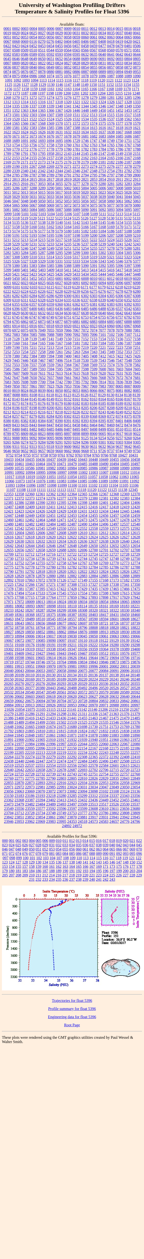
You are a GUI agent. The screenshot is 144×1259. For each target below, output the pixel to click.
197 (112, 871)
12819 (51, 572)
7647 (16, 378)
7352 (119, 352)
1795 (42, 154)
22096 (40, 748)
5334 (85, 261)
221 (92, 875)
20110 (30, 675)
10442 (72, 459)
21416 (30, 718)
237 (72, 879)
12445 (125, 511)
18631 (9, 623)
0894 (119, 72)
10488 (93, 464)
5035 (68, 197)
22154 (82, 748)
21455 (82, 718)
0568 (102, 50)
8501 (111, 429)
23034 (93, 787)
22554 (51, 765)
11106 (134, 485)
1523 (42, 119)
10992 (19, 472)
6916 (33, 326)
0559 (59, 50)
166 (85, 866)
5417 (119, 270)
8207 (102, 408)
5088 (68, 210)
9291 (59, 442)
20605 (40, 696)
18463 (9, 619)
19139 (124, 640)
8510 (119, 429)
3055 (59, 184)
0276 (50, 42)
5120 (33, 218)
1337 (33, 106)
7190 (16, 347)
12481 (19, 524)
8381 (16, 421)
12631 (30, 541)
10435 (30, 459)
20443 (51, 688)
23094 (82, 791)
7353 (128, 352)
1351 (7, 110)
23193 (40, 796)
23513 (93, 804)
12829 (19, 576)
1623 (16, 132)
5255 (94, 248)
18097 (40, 606)
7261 (59, 352)
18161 (103, 606)
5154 (119, 222)
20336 (104, 684)
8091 (25, 395)
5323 (128, 257)
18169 (114, 606)
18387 (72, 615)
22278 (40, 757)
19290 (124, 645)
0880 (50, 72)
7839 (128, 382)
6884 (102, 322)
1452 (119, 110)
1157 (17, 89)
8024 (25, 391)
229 (139, 875)
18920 (114, 632)
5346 (119, 261)
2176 (68, 162)
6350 (119, 300)
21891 (9, 740)
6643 (128, 313)
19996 (93, 666)
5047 (16, 201)
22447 (40, 761)
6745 (16, 317)
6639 (94, 313)
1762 (85, 145)
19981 (72, 666)
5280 (128, 248)
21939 (82, 740)
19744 (30, 662)
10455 (114, 459)
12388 (30, 503)
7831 (111, 382)
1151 (101, 85)
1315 (33, 102)
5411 (67, 270)
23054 (135, 787)
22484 (82, 761)
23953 (19, 821)
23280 (61, 796)
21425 (40, 718)
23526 (114, 804)
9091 (25, 438)
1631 (59, 132)
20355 (135, 684)
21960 (114, 740)
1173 (16, 93)
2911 (119, 179)
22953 (104, 783)
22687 (72, 770)
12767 (82, 563)
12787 (125, 567)
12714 (40, 554)
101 (32, 858)
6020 (136, 279)
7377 (137, 352)
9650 (16, 451)
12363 (61, 494)
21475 (114, 718)
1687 (137, 136)
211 (38, 875)
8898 (76, 434)
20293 (61, 684)
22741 (61, 774)
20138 (114, 675)
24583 (104, 821)
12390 (40, 503)
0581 (136, 50)
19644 (93, 658)
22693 (82, 770)
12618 (30, 537)
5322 (119, 257)
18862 (61, 632)
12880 (51, 576)
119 (125, 858)
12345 (133, 490)
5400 (16, 270)
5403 (42, 270)
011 (65, 841)
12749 (125, 559)
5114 (128, 214)
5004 (85, 188)
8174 (25, 403)
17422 (61, 589)
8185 (102, 403)
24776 (125, 821)
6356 (25, 304)
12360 (30, 494)
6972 (16, 330)
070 (139, 849)
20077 (93, 671)
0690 (94, 59)
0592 (50, 54)
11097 (41, 485)
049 (25, 849)
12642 (9, 546)
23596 (61, 809)
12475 (93, 520)
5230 (25, 244)
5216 (50, 240)
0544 (50, 50)
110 (79, 858)
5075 (94, 205)
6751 (67, 317)
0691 (102, 59)
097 (5, 858)
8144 (25, 399)
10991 (9, 472)
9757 (36, 455)
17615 (125, 593)
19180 (40, 645)
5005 (94, 188)
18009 (30, 602)
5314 (50, 257)
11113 (61, 490)
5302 (102, 253)
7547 (119, 360)
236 (65, 879)
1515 (111, 115)
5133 (136, 218)
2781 (119, 171)
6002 (68, 279)
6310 (16, 300)
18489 (30, 619)
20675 (30, 701)
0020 (16, 33)
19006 (30, 636)
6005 (76, 279)
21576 (135, 722)
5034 (59, 197)
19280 (114, 645)
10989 (125, 468)
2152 (7, 158)
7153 (93, 339)
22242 (93, 753)
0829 (85, 63)
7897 (42, 386)
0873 (137, 67)
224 (105, 875)
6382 (102, 304)
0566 (85, 50)
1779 (59, 149)
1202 (84, 93)
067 (126, 849)
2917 (33, 184)
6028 (68, 283)
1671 (16, 136)
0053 (25, 37)
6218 (119, 287)
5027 (136, 192)
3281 (111, 184)
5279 (119, 248)
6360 (59, 304)
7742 (59, 382)
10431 (133, 455)
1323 (94, 102)
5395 (111, 266)
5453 (42, 279)
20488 (72, 688)
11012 (124, 472)
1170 (127, 89)
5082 (16, 210)
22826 (93, 778)
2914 (7, 184)
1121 (110, 80)
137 (65, 862)
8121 (59, 395)
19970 (51, 666)
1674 (42, 136)
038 (99, 845)
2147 (102, 154)
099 (19, 858)
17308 (72, 584)
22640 (9, 770)
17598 (104, 593)
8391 (68, 421)
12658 (40, 550)
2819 (68, 179)
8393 (85, 421)
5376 (128, 261)
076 (25, 854)
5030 (25, 197)
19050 (93, 636)
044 (132, 845)
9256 (111, 438)
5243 (137, 244)
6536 (111, 309)
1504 (42, 115)
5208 (119, 235)
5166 (85, 227)
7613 (59, 373)
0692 (111, 59)
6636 (68, 313)
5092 (102, 210)
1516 (119, 115)
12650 (93, 546)
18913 (104, 632)
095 (132, 854)
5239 (102, 244)
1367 (59, 110)
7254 (25, 352)
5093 (111, 210)
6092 (85, 283)
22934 (82, 783)
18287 (40, 610)
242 (106, 879)
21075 (30, 709)
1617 (111, 128)
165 (79, 866)
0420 (128, 42)
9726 (102, 451)
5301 (94, 253)
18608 (125, 619)
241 (99, 879)
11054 (72, 477)
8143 (16, 399)
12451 (51, 516)
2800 (137, 175)
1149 (84, 85)
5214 (33, 240)
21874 (82, 735)
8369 (102, 416)
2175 (59, 162)
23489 (51, 804)
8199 (42, 408)
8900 (94, 434)
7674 (128, 378)
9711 (93, 451)
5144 (94, 222)
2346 (76, 171)
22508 (125, 761)
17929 (125, 597)
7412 (102, 356)
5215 (42, 240)
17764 (51, 597)
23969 (40, 821)
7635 (128, 373)
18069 (135, 602)
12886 (114, 576)
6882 (85, 322)
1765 (111, 145)
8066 (94, 391)
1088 (119, 76)
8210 (128, 408)
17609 (114, 593)
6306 (119, 296)
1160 (42, 89)
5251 (68, 248)
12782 (72, 567)
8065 (85, 391)
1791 (25, 154)
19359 (93, 649)
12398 (82, 503)
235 (59, 879)
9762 (70, 455)
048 (18, 849)
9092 (33, 438)
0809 (16, 63)
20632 (114, 696)
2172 (33, 162)
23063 (19, 791)
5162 (50, 227)
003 (25, 841)
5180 (68, 231)
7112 (136, 335)
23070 (40, 791)
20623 (82, 696)
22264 (9, 757)
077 (32, 854)
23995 (61, 821)
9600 (67, 447)
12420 (135, 507)
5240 (111, 244)
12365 (82, 494)
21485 (135, 718)
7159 (7, 343)
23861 (51, 817)
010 (59, 841)
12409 (30, 507)
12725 (103, 554)
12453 (72, 516)
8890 (50, 434)
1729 (76, 141)
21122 (61, 709)
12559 (104, 528)
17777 (61, 597)
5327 (25, 261)
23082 (72, 791)
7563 (59, 365)
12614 (124, 533)
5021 (93, 192)
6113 (42, 287)
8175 (33, 403)
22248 (114, 753)
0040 (128, 33)
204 (139, 871)
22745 (82, 774)
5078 (119, 205)
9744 (119, 451)
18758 (19, 628)
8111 (42, 395)
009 (52, 841)
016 (99, 841)
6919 (59, 326)
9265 (7, 442)
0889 (102, 72)
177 (132, 866)
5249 (50, 248)
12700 (93, 550)
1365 (42, 110)
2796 (102, 175)
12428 (51, 511)
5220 (76, 240)
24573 (93, 821)
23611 (114, 809)
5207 (111, 235)
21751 (104, 727)
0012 (93, 29)
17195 (135, 580)
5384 (42, 266)
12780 (51, 567)
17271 (51, 584)
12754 (30, 563)
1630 (50, 132)
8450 (59, 425)
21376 (124, 714)
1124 (135, 80)
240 (92, 879)
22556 (72, 765)
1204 (101, 93)
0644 (137, 54)
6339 (102, 300)
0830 (94, 63)
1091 (8, 80)
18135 (93, 606)
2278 (128, 166)
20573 (93, 692)
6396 (16, 309)
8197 (25, 408)
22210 (30, 753)
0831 (102, 63)
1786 (119, 149)
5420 (7, 274)
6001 (59, 279)
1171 (135, 89)
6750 (59, 317)
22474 (61, 761)
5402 (33, 270)
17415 (51, 589)
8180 (68, 403)
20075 (82, 671)
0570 (119, 50)
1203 (93, 93)
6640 (102, 313)
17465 (114, 589)
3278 (85, 184)
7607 (16, 373)
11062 (113, 477)
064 (106, 849)
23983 (51, 821)
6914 (16, 326)
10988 (114, 468)
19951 (30, 666)
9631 (93, 447)
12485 (61, 524)
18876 (82, 632)
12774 (135, 563)
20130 (51, 675)
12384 (135, 498)
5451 (25, 279)
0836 (7, 67)
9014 (111, 434)
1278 (85, 98)
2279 (137, 166)
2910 (111, 179)
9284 (42, 442)
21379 (135, 714)
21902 (30, 740)
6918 (50, 326)
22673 (51, 770)
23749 (61, 813)
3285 (7, 188)
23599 (82, 809)
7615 (76, 373)
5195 (50, 235)
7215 (67, 347)
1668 (128, 132)
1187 (24, 93)
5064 (7, 205)
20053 (40, 671)
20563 (72, 692)
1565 (16, 123)
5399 (7, 270)
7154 (102, 339)
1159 (33, 89)
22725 (19, 774)
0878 (42, 72)
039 (106, 845)
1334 (7, 106)
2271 (68, 166)
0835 (137, 63)
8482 (33, 429)
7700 (42, 382)
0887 (85, 72)
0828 (76, 63)
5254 (85, 248)
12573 (114, 528)
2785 (16, 175)
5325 (7, 261)
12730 (9, 559)
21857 (40, 735)
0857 (111, 67)
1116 (68, 80)
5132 (128, 218)
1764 (102, 145)
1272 (33, 98)
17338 (114, 584)
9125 (85, 438)
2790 (59, 175)
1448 (85, 110)
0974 (7, 76)
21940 (93, 740)
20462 (61, 688)
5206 (102, 235)
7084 (25, 335)
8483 (42, 429)
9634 (111, 447)
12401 (104, 503)
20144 (124, 675)
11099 (62, 485)
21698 (82, 727)
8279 (33, 416)
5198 (76, 235)
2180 (94, 162)
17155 (93, 580)
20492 (82, 688)
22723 (135, 770)
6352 (128, 300)
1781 (76, 149)
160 (45, 866)
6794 (7, 322)
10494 (114, 464)
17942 (135, 597)
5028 (7, 197)
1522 (33, 119)
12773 (125, 563)
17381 (19, 589)
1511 (76, 115)
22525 (19, 765)
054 (59, 849)
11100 (72, 485)
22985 (51, 787)
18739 (135, 623)
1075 (59, 76)
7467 (42, 360)
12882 (72, 576)
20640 (125, 696)
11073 (20, 481)
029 (45, 845)
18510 (40, 619)
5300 (85, 253)
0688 (76, 59)
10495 (125, 464)
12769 (104, 563)
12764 (72, 563)
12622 (72, 537)
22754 (104, 774)
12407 (9, 507)
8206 (94, 408)
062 (92, 849)
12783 (82, 567)
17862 (82, 597)
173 (112, 866)
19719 (9, 662)
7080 (128, 330)
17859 (72, 597)
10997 (62, 472)
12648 (72, 546)
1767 (128, 145)
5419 (136, 270)
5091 (94, 210)
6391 (119, 304)
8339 (85, 416)
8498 (94, 429)
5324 (136, 257)
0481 (128, 46)
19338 (51, 649)
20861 (135, 701)
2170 (16, 162)
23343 (125, 796)
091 (112, 854)
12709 (9, 554)
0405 (76, 42)
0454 (50, 46)
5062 (128, 201)
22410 (135, 757)
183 (25, 871)
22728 (30, 774)
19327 (40, 649)
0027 (42, 33)
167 (92, 866)
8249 (119, 412)
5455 (50, 279)
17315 (82, 584)
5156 (137, 222)
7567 (76, 365)
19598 (19, 658)
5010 (137, 188)
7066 (68, 330)
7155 (111, 339)
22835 (114, 778)
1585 (50, 128)
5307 (7, 257)
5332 (68, 261)
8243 (102, 412)
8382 (25, 421)
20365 (19, 688)
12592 (135, 528)
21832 (103, 731)
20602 (19, 696)
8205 (85, 408)
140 (79, 862)
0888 (94, 72)
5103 (42, 214)
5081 (7, 210)
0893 (111, 72)
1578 (128, 123)
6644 (137, 313)
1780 (68, 149)
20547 (40, 692)
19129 (114, 640)
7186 (119, 343)
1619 (128, 128)
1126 (17, 85)
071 (5, 854)
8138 (128, 395)
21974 (9, 744)
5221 (85, 240)
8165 (111, 399)
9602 (76, 447)
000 (5, 841)
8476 (137, 425)
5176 (33, 231)
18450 (125, 615)
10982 (51, 468)
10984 (72, 468)
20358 (9, 688)
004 (32, 841)
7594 (50, 369)
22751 (93, 774)
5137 (33, 222)
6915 (25, 326)
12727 (114, 554)
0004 (33, 29)
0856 (102, 67)
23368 (19, 800)
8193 (137, 403)
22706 (104, 770)
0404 (67, 42)
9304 (128, 442)
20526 (114, 688)
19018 (61, 636)
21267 (134, 709)
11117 (71, 490)
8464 (94, 425)
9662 (68, 451)
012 (72, 841)
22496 (104, 761)
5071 (59, 205)
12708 (135, 550)
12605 (30, 533)
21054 (20, 709)
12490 (82, 524)
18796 (82, 628)
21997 (61, 744)
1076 (68, 76)
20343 (114, 684)
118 (118, 858)
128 (25, 862)
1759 (59, 145)
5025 (119, 192)
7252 (7, 352)
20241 (114, 679)
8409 (7, 425)
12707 (125, 550)
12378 (72, 498)
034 (72, 845)
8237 (94, 412)
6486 (94, 309)
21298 (61, 714)
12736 (40, 559)
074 (18, 854)
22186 (135, 748)
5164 (68, 227)
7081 (137, 330)
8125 (76, 395)
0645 (7, 59)
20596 (9, 696)
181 (18, 871)
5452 (33, 279)
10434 (19, 459)
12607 (51, 533)
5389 (76, 266)
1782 (85, 149)
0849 (50, 67)
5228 (7, 244)
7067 (76, 330)
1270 (16, 98)
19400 (135, 649)
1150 (93, 85)
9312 (24, 447)
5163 (59, 227)
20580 (114, 692)
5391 (94, 266)
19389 (125, 649)
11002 (82, 472)
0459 (94, 46)
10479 (72, 464)
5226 (128, 240)
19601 (30, 658)
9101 (76, 438)
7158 (136, 339)
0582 (7, 54)
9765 (96, 455)
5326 (16, 261)
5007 (111, 188)
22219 (61, 753)
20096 (125, 671)
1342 (76, 106)
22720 (125, 770)
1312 (7, 102)
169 (99, 866)
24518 (82, 821)
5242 (128, 244)
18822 (135, 628)
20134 (72, 675)
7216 (76, 347)
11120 (92, 490)
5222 (93, 240)
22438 (9, 761)
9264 (137, 438)
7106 (119, 335)
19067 (9, 640)
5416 (111, 270)
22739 (51, 774)
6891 (7, 326)
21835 (114, 731)
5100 (16, 214)
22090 (19, 748)
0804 (128, 59)
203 (132, 871)
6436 (59, 309)
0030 (68, 33)
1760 (68, 145)
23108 (114, 791)
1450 (102, 110)
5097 (137, 210)
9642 (128, 447)
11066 (9, 481)
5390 (85, 266)
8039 (42, 391)
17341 (125, 584)
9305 (137, 442)
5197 (68, 235)
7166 (50, 343)
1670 (7, 136)
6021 (7, 283)
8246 (111, 412)
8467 (102, 425)
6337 (85, 300)
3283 (128, 184)
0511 (42, 50)
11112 (51, 490)
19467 (82, 653)
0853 (76, 67)
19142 (135, 640)
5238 (94, 244)
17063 (30, 580)
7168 (68, 343)
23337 (114, 796)
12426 (40, 511)
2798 (119, 175)
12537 (125, 524)
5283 (16, 253)
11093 (10, 485)
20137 (103, 675)
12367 (104, 494)
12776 (19, 567)
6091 (76, 283)
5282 (7, 253)
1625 (33, 132)
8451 (68, 425)
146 (112, 862)
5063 (137, 201)
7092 (76, 335)
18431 (114, 615)
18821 (125, 628)
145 (106, 862)
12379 (82, 498)
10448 (93, 459)
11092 (134, 481)
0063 (111, 37)
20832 (104, 701)
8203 (68, 408)
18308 (82, 610)
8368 (94, 416)
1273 (42, 98)
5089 (76, 210)
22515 (135, 761)
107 (59, 858)
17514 (30, 593)
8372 (111, 416)
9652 (25, 451)
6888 (128, 322)
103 (46, 858)
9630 (85, 447)
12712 (30, 554)
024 (12, 845)
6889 (137, 322)
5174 (16, 231)
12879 (40, 576)
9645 (136, 447)
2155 (33, 158)
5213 (24, 240)
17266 (30, 584)
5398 (137, 266)
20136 (93, 675)
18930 (125, 632)
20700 (51, 701)
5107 (77, 214)
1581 (16, 128)
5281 (137, 248)
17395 (40, 589)
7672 (119, 378)
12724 (93, 554)
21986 (40, 744)
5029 (16, 197)
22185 (124, 748)
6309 (7, 300)
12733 (19, 559)
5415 (102, 270)
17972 (19, 602)
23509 (82, 804)
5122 (50, 218)
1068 (42, 76)
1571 (68, 123)
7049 (42, 330)
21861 (51, 735)
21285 (19, 714)
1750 (119, 141)
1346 (102, 106)
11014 (134, 472)
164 (72, 866)
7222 (111, 347)
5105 (59, 214)
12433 (93, 511)
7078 (111, 330)
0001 (7, 29)
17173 (114, 580)
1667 (119, 132)
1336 (25, 106)
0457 (76, 46)
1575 (102, 123)
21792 (9, 731)
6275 (94, 291)
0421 (136, 42)
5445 (111, 274)
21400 (19, 718)
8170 (137, 399)
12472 (72, 520)
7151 (76, 339)
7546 (111, 360)
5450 (16, 279)
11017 (9, 477)
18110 (72, 606)
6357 (33, 304)
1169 (118, 89)
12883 (82, 576)
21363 (114, 714)
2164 (102, 158)
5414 (93, 270)
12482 (30, 524)
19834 (82, 662)
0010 (76, 29)
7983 (102, 386)
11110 (31, 490)
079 (45, 854)
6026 (50, 283)
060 (79, 849)
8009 (137, 386)
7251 (136, 347)
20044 (30, 671)
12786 (114, 567)
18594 (104, 619)
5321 (111, 257)
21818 (72, 731)
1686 (128, 136)
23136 (135, 791)
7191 (25, 347)
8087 (7, 395)
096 (139, 854)
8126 (85, 395)
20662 (19, 701)
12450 (40, 516)
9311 (16, 447)
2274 (94, 166)
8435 (25, 425)
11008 (114, 472)
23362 (9, 800)
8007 (128, 386)
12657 (30, 550)
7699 (33, 382)
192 (79, 871)
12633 (51, 541)
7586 (16, 369)
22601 (114, 765)
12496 (104, 524)
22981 (40, 787)
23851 (19, 817)
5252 (76, 248)
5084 (33, 210)
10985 (82, 468)
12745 (93, 559)
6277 (111, 291)
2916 (25, 184)
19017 (51, 636)
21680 (72, 727)
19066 (135, 636)
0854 (85, 67)
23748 (51, 813)
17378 (9, 589)
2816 (42, 179)
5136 (25, 222)
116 (105, 858)
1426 (68, 110)
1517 (128, 115)
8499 (102, 429)
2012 (59, 154)
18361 (19, 615)
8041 (50, 391)
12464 (40, 520)
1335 (16, 106)
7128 (16, 339)
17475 (135, 589)
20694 (40, 701)
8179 (59, 403)
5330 (50, 261)
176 (126, 866)
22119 (51, 748)
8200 (50, 408)
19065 (125, 636)
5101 (25, 214)
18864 (72, 632)
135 (52, 862)
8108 (33, 395)
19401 (9, 653)
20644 (135, 696)
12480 (9, 524)
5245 (16, 248)
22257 (135, 753)
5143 (85, 222)
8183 (85, 403)
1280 (102, 98)
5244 (7, 248)
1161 (50, 89)
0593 (59, 54)
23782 (93, 813)
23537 (135, 804)
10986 (93, 468)
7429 (7, 360)
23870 (72, 817)
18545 (51, 619)
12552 (82, 528)
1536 (102, 119)
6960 (111, 326)
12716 (51, 554)
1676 (50, 136)
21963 (125, 740)
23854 (40, 817)
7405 (85, 356)
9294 (76, 442)
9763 (79, 455)
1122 (118, 80)
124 (12, 862)
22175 (114, 748)
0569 (111, 50)
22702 (93, 770)
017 (105, 841)
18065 (125, 602)
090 (106, 854)
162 (59, 866)
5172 (137, 227)
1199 (58, 93)
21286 (30, 714)
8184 (94, 403)
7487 (50, 360)
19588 (9, 658)
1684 (111, 136)
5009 (128, 188)
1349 (128, 106)
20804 (93, 701)
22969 (135, 783)
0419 (119, 42)
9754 (18, 455)
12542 (19, 528)
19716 (135, 658)
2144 (76, 154)
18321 (104, 610)
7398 (59, 356)
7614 (67, 373)
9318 (50, 447)
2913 (136, 179)
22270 (19, 757)
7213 (50, 347)
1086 (102, 76)
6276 (102, 291)
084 (65, 854)
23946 (9, 821)
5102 (33, 214)
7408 (94, 356)
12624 (93, 537)
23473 (9, 804)
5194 (42, 235)
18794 (72, 628)
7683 (7, 382)
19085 (40, 640)
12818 (40, 572)
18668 (51, 623)
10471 (61, 464)
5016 (50, 192)
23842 (9, 817)
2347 (85, 171)
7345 (102, 352)
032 (59, 845)
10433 (9, 459)
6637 (76, 313)
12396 (72, 503)
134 (45, 862)
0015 (119, 29)
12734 (30, 559)
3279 (94, 184)
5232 (42, 244)
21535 (104, 722)
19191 (51, 645)
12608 (61, 533)
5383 (33, 266)
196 (106, 871)
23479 (19, 804)
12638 (104, 541)
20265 (9, 684)
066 (119, 849)
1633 (76, 132)
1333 (137, 102)
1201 (76, 93)
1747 (94, 141)
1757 (42, 145)
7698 (25, 382)
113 (85, 858)
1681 (85, 136)
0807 (7, 63)
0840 (33, 67)
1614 (85, 128)
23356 (135, 796)
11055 (82, 477)
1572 (76, 123)
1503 (33, 115)
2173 (42, 162)
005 (38, 841)
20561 (61, 692)
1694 (50, 141)
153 (5, 866)
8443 (33, 425)
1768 (137, 145)
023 (5, 845)
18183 (124, 606)
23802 (114, 813)
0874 (7, 72)
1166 (93, 89)
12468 (51, 520)
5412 (76, 270)
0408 (102, 42)
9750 (136, 451)
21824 (82, 731)
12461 (19, 520)
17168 (104, 580)
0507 (7, 50)
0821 (33, 63)
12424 (30, 511)
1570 (59, 123)
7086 (42, 335)
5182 (85, 231)
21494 (30, 722)
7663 (76, 378)
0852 (68, 67)
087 (85, 854)
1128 (33, 85)
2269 (50, 166)
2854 (102, 179)
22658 (40, 770)
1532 (76, 119)
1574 (94, 123)
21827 (93, 731)
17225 (9, 584)
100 (26, 858)
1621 (137, 128)
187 (45, 871)
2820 (76, 179)
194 (92, 871)
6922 (85, 326)
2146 (94, 154)
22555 (61, 765)
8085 (137, 391)
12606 (40, 533)
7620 (102, 373)
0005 (42, 29)
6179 (102, 287)
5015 (42, 192)
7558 (42, 365)
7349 (111, 352)
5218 (67, 240)
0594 (68, 54)
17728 (40, 597)
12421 (9, 511)
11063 (124, 477)
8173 (16, 403)
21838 (124, 731)
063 (99, 849)
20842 (125, 701)
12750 (135, 559)
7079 (119, 330)
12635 (72, 541)
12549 (51, 528)
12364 (72, 494)
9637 (119, 447)
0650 (42, 59)
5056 (85, 201)
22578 (93, 765)
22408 (125, 757)
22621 (135, 765)
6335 (67, 300)
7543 (102, 360)
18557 (72, 619)
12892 (9, 580)
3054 (50, 184)
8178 (50, 403)
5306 (137, 253)
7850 (16, 386)
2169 (7, 162)
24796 (135, 821)
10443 (82, 459)
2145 (85, 154)
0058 (68, 37)
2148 (111, 154)
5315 (59, 257)
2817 (50, 179)
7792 (85, 382)
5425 (50, 274)
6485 (85, 309)
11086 (93, 481)
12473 (82, 520)
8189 (119, 403)
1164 (76, 89)
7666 (94, 378)
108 (66, 858)
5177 (42, 231)
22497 (114, 761)
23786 (104, 813)
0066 (137, 37)
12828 (9, 576)
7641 (136, 373)
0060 (85, 37)
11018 (20, 477)
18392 (82, 615)
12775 (9, 567)
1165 (84, 89)
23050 (125, 787)
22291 (61, 757)
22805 (72, 778)
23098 (93, 791)
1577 (119, 123)
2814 (25, 179)
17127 (72, 580)
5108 (85, 214)
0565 (76, 50)
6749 (50, 317)
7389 (42, 356)
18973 (9, 636)
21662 (19, 727)
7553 (16, 365)
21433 (51, 718)
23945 (135, 817)
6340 (111, 300)
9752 (10, 455)
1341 (68, 106)
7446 (25, 360)
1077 (76, 76)
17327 (93, 584)
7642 (7, 378)
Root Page (72, 1025)
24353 (72, 821)
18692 (72, 623)
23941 (114, 817)
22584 (104, 765)
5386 (59, 266)
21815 (61, 731)
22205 (19, 753)
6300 (68, 296)
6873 (42, 322)
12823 (93, 572)
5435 (94, 274)
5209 (128, 235)
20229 (104, 679)
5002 (68, 188)
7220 (93, 347)
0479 (119, 46)
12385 (9, 503)
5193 (33, 235)
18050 (93, 602)
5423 (33, 274)
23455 (125, 800)
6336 (76, 300)
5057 (94, 201)
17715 (30, 597)
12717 (61, 554)
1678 (68, 136)
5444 (102, 274)
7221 (102, 347)
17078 (51, 580)
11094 (20, 485)
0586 (25, 54)
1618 (119, 128)
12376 (51, 498)
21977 (19, 744)
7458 (33, 360)
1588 (76, 128)
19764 (61, 662)
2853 (94, 179)
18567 (82, 619)
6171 (84, 287)
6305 (111, 296)
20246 (125, 679)
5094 (119, 210)
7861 (33, 386)
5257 (102, 248)
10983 (61, 468)
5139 (50, 222)
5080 (137, 205)
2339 (16, 171)
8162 (85, 399)
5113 (119, 214)
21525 (82, 722)
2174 (50, 162)
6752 (76, 317)
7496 (59, 360)
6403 (50, 309)
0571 (128, 50)
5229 (16, 244)
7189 (7, 347)
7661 (68, 378)
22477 (72, 761)
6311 (24, 300)
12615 (135, 533)
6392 (128, 304)
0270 (42, 42)
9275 (33, 442)
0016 (128, 29)
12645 (40, 546)
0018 (136, 29)
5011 (7, 192)
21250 (124, 709)
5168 (102, 227)
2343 (50, 171)
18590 (93, 619)
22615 (125, 765)
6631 (33, 313)
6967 (128, 326)
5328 (33, 261)
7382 (25, 356)
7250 (128, 347)
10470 (51, 464)
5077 (111, 205)
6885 (111, 322)
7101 (102, 335)
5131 (119, 218)
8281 (42, 416)
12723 (82, 554)
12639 (114, 541)
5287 (42, 253)
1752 (137, 141)
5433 (76, 274)
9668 (85, 451)
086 (79, 854)
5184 (102, 231)
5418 (128, 270)
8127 (93, 395)
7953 (68, 386)
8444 (42, 425)
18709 (93, 623)
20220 (82, 679)
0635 (94, 54)
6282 (16, 296)
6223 (16, 291)
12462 (30, 520)
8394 (94, 421)
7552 (7, 365)
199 (119, 871)
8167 (128, 399)
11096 (30, 485)
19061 (104, 636)
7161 (25, 343)
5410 (59, 270)
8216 (42, 412)
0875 (16, 72)
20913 (30, 705)
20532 (9, 692)
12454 (82, 516)
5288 (50, 253)
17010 (19, 580)
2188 (137, 162)
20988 (114, 705)
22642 (19, 770)
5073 (76, 205)
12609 (72, 533)
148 (126, 862)
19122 (103, 640)
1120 (101, 80)
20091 (114, 671)
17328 (104, 584)
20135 (82, 675)
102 (39, 858)
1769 (7, 149)
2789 (50, 175)
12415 (82, 507)
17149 (82, 580)
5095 (128, 210)
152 (139, 862)
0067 (7, 42)
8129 (102, 395)
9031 (7, 438)
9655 (33, 451)
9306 (7, 447)
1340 (59, 106)
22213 (40, 753)
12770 (114, 563)
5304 (119, 253)
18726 (114, 623)
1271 (25, 98)
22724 (9, 774)
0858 (119, 67)
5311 (42, 257)
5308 (16, 257)
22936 (93, 783)
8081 (119, 391)
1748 (102, 141)
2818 (59, 179)
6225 (33, 291)
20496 (93, 688)
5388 (68, 266)
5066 (25, 205)
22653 (30, 770)
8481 (25, 429)
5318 (85, 257)
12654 (135, 546)
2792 (76, 175)
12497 (114, 524)
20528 (135, 688)
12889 (135, 576)
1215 (119, 93)
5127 (93, 218)
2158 (59, 158)
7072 (85, 330)
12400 (93, 503)
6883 (94, 322)
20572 (82, 692)
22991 (61, 787)
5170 (119, 227)
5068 (42, 205)
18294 (51, 610)
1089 (128, 76)
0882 (68, 72)
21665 (30, 727)
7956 (76, 386)
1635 (94, 132)
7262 (68, 352)
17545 (61, 593)
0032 (85, 33)
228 (132, 875)
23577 (40, 809)
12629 (9, 541)
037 (92, 845)
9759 (53, 455)
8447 (50, 425)
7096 (94, 335)
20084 (104, 671)
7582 (137, 365)
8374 (119, 416)
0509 (25, 50)
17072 (40, 580)
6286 (50, 296)
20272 (30, 684)
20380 (40, 688)
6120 (76, 287)
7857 (25, 386)
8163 (94, 399)
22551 (40, 765)
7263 (76, 352)
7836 (119, 382)
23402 (51, 800)
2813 (16, 179)
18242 (19, 610)
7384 (33, 356)
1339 (50, 106)
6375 (85, 304)
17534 (51, 593)
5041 (119, 197)
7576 (119, 365)
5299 (76, 253)
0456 (68, 46)
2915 (16, 184)
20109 (19, 675)
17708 (19, 597)
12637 (93, 541)
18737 (125, 623)
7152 (85, 339)
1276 (68, 98)
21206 (103, 709)
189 (59, 871)
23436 (93, 800)
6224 (25, 291)
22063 (114, 744)
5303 (111, 253)
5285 (33, 253)
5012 (16, 192)
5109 (94, 214)
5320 (102, 257)
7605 (137, 369)
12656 (19, 550)
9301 (102, 442)
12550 (61, 528)
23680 (135, 809)
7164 (33, 343)
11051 (51, 477)
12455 (93, 516)
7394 (50, 356)
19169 (19, 645)
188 (52, 871)
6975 (25, 330)
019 (119, 841)
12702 (114, 550)
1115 (59, 80)
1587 (68, 128)
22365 (93, 757)
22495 (93, 761)
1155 (135, 85)
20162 (19, 679)
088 (92, 854)
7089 (59, 335)
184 (32, 871)
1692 (33, 141)
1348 (119, 106)
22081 (9, 748)
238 (79, 879)
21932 (72, 740)
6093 (94, 283)
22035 (72, 744)
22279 (51, 757)
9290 (50, 442)
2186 (119, 162)
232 (38, 879)
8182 (76, 403)
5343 (102, 261)
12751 (9, 563)
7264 (85, 352)
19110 (82, 640)
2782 (128, 171)
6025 (42, 283)
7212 (42, 347)
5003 (76, 188)
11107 (11, 490)
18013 (40, 602)
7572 (102, 365)
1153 (118, 85)
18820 (114, 628)
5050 (42, 201)
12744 (82, 559)
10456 (125, 459)
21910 (51, 740)
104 (52, 858)
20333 (93, 684)
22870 (19, 783)
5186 (111, 231)
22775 (30, 778)
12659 (51, 550)
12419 (124, 507)
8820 (33, 434)
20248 (135, 679)
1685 (119, 136)
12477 (114, 520)
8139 (136, 395)
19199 (61, 645)
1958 (50, 154)
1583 (33, 128)
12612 (103, 533)
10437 (51, 459)
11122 (102, 490)
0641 (111, 54)
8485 (50, 429)
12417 (103, 507)
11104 (113, 485)
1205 (110, 93)
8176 (42, 403)
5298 (68, 253)
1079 (94, 76)
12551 (72, 528)
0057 (59, 37)
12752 (19, 563)
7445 (16, 360)
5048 (25, 201)
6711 (7, 317)
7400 (68, 356)
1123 (127, 80)
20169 (30, 679)
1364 (33, 110)
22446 (30, 761)
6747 (33, 317)
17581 (93, 593)
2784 (7, 175)
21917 (61, 740)
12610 (82, 533)
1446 (76, 110)
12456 (104, 516)
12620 (51, 537)
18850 (30, 632)
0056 (50, 37)
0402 (59, 42)
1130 (50, 85)
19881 (9, 666)
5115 (136, 214)
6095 (111, 283)
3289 (42, 188)
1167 (101, 89)
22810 (82, 778)
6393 (137, 304)
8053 (76, 391)
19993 (82, 666)
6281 (7, 296)
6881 (76, 322)
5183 (94, 231)
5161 (42, 227)
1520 (16, 119)
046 (5, 849)
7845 (137, 382)
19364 (104, 649)
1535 (94, 119)
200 (126, 871)
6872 (33, 322)
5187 (119, 231)
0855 (94, 67)
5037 (85, 197)
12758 (61, 563)
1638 (111, 132)
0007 (59, 29)
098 (12, 858)
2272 (76, 166)
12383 (125, 498)
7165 (42, 343)
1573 (85, 123)
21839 (135, 731)
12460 (9, 520)
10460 (9, 464)
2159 (68, 158)
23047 (104, 787)
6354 (7, 304)
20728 (82, 701)
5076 (102, 205)
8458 (76, 425)
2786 (25, 175)
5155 (128, 222)
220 (85, 875)
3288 (33, 188)
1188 (33, 93)
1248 (136, 93)
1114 (51, 80)
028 (38, 845)
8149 (50, 399)
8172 (7, 403)
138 (72, 862)
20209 (72, 679)
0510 (33, 50)
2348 (94, 171)
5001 (59, 188)
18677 (61, 623)
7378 (7, 356)
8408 (137, 421)
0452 (33, 46)
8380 (7, 421)
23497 (72, 804)
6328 (42, 300)
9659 (50, 451)
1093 (26, 80)
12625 (104, 537)
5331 (59, 261)
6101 (16, 287)
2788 (42, 175)
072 (12, 854)
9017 (119, 434)
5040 (111, 197)
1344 (85, 106)
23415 (72, 800)
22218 (51, 753)
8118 (50, 395)
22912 (51, 783)
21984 (30, 744)
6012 (111, 279)
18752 (9, 628)
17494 (19, 593)
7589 (33, 369)
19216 (82, 645)
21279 (9, 714)
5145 (102, 222)
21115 (51, 709)
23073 (61, 791)
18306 (72, 610)
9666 (76, 451)
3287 (25, 188)
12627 (125, 537)
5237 (85, 244)
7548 (128, 360)
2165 (111, 158)
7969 (94, 386)
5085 (42, 210)
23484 (40, 804)
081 (52, 854)
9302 (111, 442)
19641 (82, 658)
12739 (51, 559)
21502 (61, 722)
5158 (16, 227)
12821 (72, 572)
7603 (119, 369)
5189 (137, 231)
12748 (114, 559)
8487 (68, 429)
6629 (16, 313)
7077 (102, 330)
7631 (119, 373)
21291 (40, 714)
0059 (76, 37)
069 (132, 849)
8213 (16, 412)
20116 (40, 675)
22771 (19, 778)
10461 (19, 464)
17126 (61, 580)
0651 (50, 59)
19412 (30, 653)
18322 (114, 610)
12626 (114, 537)
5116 (7, 218)
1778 (50, 149)
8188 (111, 403)
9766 (105, 455)
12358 (19, 494)
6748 (42, 317)
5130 (111, 218)
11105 (123, 485)
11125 (112, 490)
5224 (111, 240)
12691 (72, 550)
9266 (16, 442)
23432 (82, 800)
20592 (135, 692)
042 (119, 845)
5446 (119, 274)
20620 (72, 696)
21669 (40, 727)
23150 (9, 796)
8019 (16, 391)
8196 (16, 408)
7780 (68, 382)
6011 (102, 279)
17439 (104, 589)
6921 (76, 326)
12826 (125, 572)
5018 (67, 192)
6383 (111, 304)
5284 (25, 253)
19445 (72, 653)
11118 (81, 490)
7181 (76, 343)
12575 (125, 528)
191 (72, 871)
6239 (76, 291)
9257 (119, 438)
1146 (59, 85)
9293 (68, 442)
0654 (68, 59)
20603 (30, 696)
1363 (25, 110)
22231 (72, 753)
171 (106, 866)
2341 (33, 171)
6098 (137, 283)
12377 (61, 498)
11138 (122, 490)
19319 (30, 649)
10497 (135, 464)
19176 (30, 645)
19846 (104, 662)
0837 (16, 67)
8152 (68, 399)
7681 (137, 378)
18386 (61, 615)
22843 (125, 778)
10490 (104, 464)
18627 (135, 619)
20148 (135, 675)
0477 (102, 46)
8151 (59, 399)
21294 (51, 714)
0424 (25, 46)
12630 (19, 541)
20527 (125, 688)
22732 (40, 774)
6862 (25, 322)
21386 (9, 718)
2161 (76, 158)
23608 (93, 809)
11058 (103, 477)
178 (139, 866)
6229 (68, 291)
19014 (40, 636)
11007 (103, 472)
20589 (125, 692)
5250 (59, 248)
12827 (135, 572)
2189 (7, 166)
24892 (67, 826)
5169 (111, 227)
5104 (51, 214)
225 (112, 875)
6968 (137, 326)
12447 (9, 516)
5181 (76, 231)
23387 (30, 800)
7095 (85, 335)
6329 (50, 300)
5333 (76, 261)
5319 (93, 257)
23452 (114, 800)
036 (85, 845)
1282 (119, 98)
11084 (72, 481)
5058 (102, 201)
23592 (51, 809)
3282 (119, 184)
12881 (61, 576)
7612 (50, 373)
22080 (135, 744)
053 (52, 849)
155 (18, 866)
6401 (42, 309)
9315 (42, 447)
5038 (94, 197)
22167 (93, 748)
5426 (59, 274)
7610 (33, 373)
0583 (16, 54)
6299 (59, 296)
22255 (125, 753)
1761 (76, 145)
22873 (30, 783)
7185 (111, 343)
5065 (16, 205)
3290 (50, 188)
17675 (9, 597)
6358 (42, 304)
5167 (94, 227)
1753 (7, 145)
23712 (19, 813)
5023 (102, 192)
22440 (19, 761)
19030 (72, 636)
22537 (30, 765)
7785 (76, 382)
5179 (59, 231)
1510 (68, 115)
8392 (76, 421)
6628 (7, 313)
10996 (51, 472)
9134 (94, 438)
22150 (72, 748)
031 (52, 845)
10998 (72, 472)
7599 (94, 369)
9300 (94, 442)
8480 (16, 429)
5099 (8, 214)
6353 (136, 300)
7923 (50, 386)
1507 (50, 115)
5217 (59, 240)
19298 (135, 645)
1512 (85, 115)
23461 (135, 800)
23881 (82, 817)
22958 (125, 783)
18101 (61, 606)
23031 (82, 787)
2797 (111, 175)
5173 (7, 231)
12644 (30, 546)
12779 (40, 567)
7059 (59, 330)
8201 (59, 408)
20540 (30, 692)
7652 (42, 378)
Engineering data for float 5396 (72, 1017)
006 (45, 841)
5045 (137, 197)
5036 (76, 197)
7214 (59, 347)
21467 (104, 718)
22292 (72, 757)
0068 (16, 42)
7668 (102, 378)
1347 (111, 106)
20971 (104, 705)
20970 (93, 705)
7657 (50, 378)
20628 (104, 696)
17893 (93, 597)
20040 (9, 671)
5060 (111, 201)
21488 (9, 722)
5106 (68, 214)
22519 (9, 765)
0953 (137, 72)
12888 (125, 576)
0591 (42, 54)
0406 (85, 42)
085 (72, 854)
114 (92, 858)
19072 (19, 640)
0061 (94, 37)
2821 (85, 179)
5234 (59, 244)
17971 (9, 602)
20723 (72, 701)
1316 (42, 102)
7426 (137, 356)
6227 (50, 291)
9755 (27, 455)
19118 (93, 640)
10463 (30, 464)
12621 (61, 537)
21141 (71, 709)
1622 (7, 132)
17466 (125, 589)
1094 (34, 80)
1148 (76, 85)
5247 (33, 248)
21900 (19, 740)
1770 (16, 149)
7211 (33, 347)
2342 (42, 171)
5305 (128, 253)
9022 (137, 434)
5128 (102, 218)
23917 (93, 817)
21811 (51, 731)
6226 (42, 291)
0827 (68, 63)
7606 (7, 373)
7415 (111, 356)
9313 (33, 447)
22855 (9, 783)
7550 (137, 360)
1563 (137, 119)
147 (119, 862)
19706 (125, 658)
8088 (16, 395)
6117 (59, 287)
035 (79, 845)
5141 (68, 222)
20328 (72, 684)
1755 (25, 145)
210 (32, 875)
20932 (61, 705)
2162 (85, 158)
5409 (50, 270)
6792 (128, 317)
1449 (94, 110)
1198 (50, 93)
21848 (30, 735)
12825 (114, 572)
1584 (42, 128)
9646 (7, 451)
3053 (42, 184)
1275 (59, 98)
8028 (33, 391)
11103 (103, 485)
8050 (59, 391)
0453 (42, 46)
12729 (135, 554)
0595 (76, 54)
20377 (30, 688)
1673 (33, 136)
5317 (76, 257)
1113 (43, 80)
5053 (68, 201)
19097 (61, 640)
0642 (119, 54)
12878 (30, 576)
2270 (59, 166)
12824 (104, 572)
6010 (94, 279)
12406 (135, 503)
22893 (40, 783)
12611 (93, 533)
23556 (19, 809)
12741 (61, 559)
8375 (128, 416)
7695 (16, 382)
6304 (102, 296)
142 (92, 862)
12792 (30, 572)
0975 (16, 76)
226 (119, 875)
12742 (72, 559)
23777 (82, 813)
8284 (50, 416)
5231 (33, 244)
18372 (40, 615)
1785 (111, 149)
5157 (7, 227)
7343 (94, 352)
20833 (114, 701)
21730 (93, 727)
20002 (114, 666)
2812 (7, 179)
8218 (59, 412)
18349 (9, 615)
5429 (68, 274)
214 (52, 875)
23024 (72, 787)
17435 (93, 589)
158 (32, 866)
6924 (102, 326)
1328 (128, 102)
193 (85, 871)
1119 (93, 80)
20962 (82, 705)
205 (5, 875)
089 (99, 854)
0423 (16, 46)
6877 (59, 322)
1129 (42, 85)
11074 (30, 481)
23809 (135, 813)
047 (12, 849)
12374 (40, 498)
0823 (50, 63)
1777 (42, 149)
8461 (85, 425)
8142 (7, 399)
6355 (16, 304)
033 (65, 845)
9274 (25, 442)
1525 (59, 119)
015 (92, 841)
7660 (59, 378)
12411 (51, 507)
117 (112, 858)
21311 (82, 714)
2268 (42, 166)
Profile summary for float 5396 (72, 1009)
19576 (125, 653)
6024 (33, 283)
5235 (68, 244)
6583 (137, 309)
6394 (7, 309)
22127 (61, 748)
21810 (40, 731)
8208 (111, 408)
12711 (19, 554)
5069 (50, 205)
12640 (125, 541)
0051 (7, 37)
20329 (82, 684)
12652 (114, 546)
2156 (42, 158)
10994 (30, 472)
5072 (68, 205)
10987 (104, 468)
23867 (61, 817)
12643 (19, 546)
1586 (59, 128)
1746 (85, 141)
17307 (61, 584)
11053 (61, 477)
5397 (128, 266)
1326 (111, 102)
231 (32, 879)
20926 (51, 705)
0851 (59, 67)
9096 (59, 438)
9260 (128, 438)
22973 (30, 787)
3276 (68, 184)
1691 (25, 141)
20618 (51, 696)
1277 (76, 98)
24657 (114, 821)
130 (38, 862)
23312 (93, 796)
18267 (30, 610)
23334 (104, 796)
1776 (33, 149)
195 (99, 871)
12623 (82, 537)
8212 (7, 412)
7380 (16, 356)
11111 (41, 490)
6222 (7, 291)
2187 (128, 162)
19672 (104, 658)
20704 (61, 701)
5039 (102, 197)
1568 (42, 123)
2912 (128, 179)
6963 (119, 326)
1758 (50, 145)
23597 (72, 809)
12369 (125, 494)
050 (32, 849)
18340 (135, 610)
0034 (102, 33)
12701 (104, 550)
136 (59, 862)
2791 (68, 175)
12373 (30, 498)
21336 (93, 714)
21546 (114, 722)
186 (38, 871)
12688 (61, 550)
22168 (103, 748)
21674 (51, 727)
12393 (51, 503)
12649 (82, 546)
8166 (119, 399)
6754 (93, 317)
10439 (61, 459)
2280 (7, 171)
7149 (59, 339)
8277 (25, 416)
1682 (94, 136)
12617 (19, 537)
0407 (93, 42)
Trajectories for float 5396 (72, 1001)
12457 (114, 516)
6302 (85, 296)
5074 (85, 205)
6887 (119, 322)
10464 (40, 464)
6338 (93, 300)
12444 (114, 511)
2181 (102, 162)
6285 (42, 296)
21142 (82, 709)
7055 (50, 330)
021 (132, 841)
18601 (114, 619)
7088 (50, 335)
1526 (68, 119)
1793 (33, 154)
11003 (93, 472)
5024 (111, 192)
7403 (76, 356)
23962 (30, 821)
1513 (93, 115)
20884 (9, 705)
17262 (19, 584)
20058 (61, 671)
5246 (25, 248)
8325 (76, 416)
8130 (111, 395)
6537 (119, 309)
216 (58, 875)
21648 (9, 727)
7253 (16, 352)
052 (45, 849)
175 (119, 866)
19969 (40, 666)
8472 (119, 425)
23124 (125, 791)
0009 (68, 29)
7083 (16, 335)
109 (72, 858)
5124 (67, 218)
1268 (7, 98)
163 (65, 866)
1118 (84, 80)
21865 (61, 735)
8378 (137, 416)
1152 (110, 85)
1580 (7, 128)
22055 (93, 744)
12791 (19, 572)
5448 (137, 274)
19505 (93, 653)
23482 (30, 804)
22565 (82, 765)
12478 (125, 520)
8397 (111, 421)
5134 (7, 222)
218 (72, 875)
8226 (76, 412)
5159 (25, 227)
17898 (104, 597)
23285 (72, 796)
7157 (128, 339)
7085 (33, 335)
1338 (42, 106)
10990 (135, 468)
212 (45, 875)
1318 (59, 102)
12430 (72, 511)
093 (126, 854)
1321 (76, 102)
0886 (76, 72)
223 (99, 875)
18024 (61, 602)
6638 (85, 313)
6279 (128, 291)
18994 (19, 636)
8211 (136, 408)
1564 (7, 123)
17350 (135, 584)
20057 (51, 671)
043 (126, 845)
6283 (25, 296)
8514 (136, 429)
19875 (125, 662)
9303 (119, 442)
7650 (33, 378)
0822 (42, 63)
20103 (135, 671)
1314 (25, 102)
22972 (19, 787)
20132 (61, 675)
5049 (33, 201)
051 (38, 849)
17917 (114, 597)
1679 (76, 136)
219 (78, 875)
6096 (119, 283)
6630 (25, 313)
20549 (51, 692)
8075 (111, 391)
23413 (61, 800)
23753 (72, 813)
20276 (40, 684)
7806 (94, 382)
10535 (19, 468)
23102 (104, 791)
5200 (94, 235)
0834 (128, 63)
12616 (9, 537)
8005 (119, 386)
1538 (119, 119)
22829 (104, 778)
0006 (50, 29)
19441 (51, 653)
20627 (93, 696)
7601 (111, 369)
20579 (104, 692)
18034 (82, 602)
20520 (104, 688)
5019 (76, 192)
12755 (40, 563)
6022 (16, 283)
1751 (128, 141)
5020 (85, 192)
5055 (76, 201)
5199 (85, 235)
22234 (82, 753)
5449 (7, 279)
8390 (59, 421)
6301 (76, 296)
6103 (33, 287)
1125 (8, 85)
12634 (61, 541)
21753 (114, 727)
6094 (102, 283)
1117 (76, 80)
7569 (94, 365)
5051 (50, 201)
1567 (33, 123)
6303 (94, 296)
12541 (9, 528)
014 (85, 841)
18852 (40, 632)
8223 (68, 412)
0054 (33, 37)
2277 (119, 166)
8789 (7, 434)
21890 (135, 735)
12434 (104, 511)
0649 (33, 59)
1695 (59, 141)
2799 (128, 175)
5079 (128, 205)
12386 (19, 503)
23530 (125, 804)
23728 (30, 813)
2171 (25, 162)
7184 (102, 343)
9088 (16, 438)
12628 (135, 537)
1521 (25, 119)
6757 (119, 317)
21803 (19, 731)
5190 (7, 235)
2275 (102, 166)
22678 (61, 770)
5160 (33, 227)
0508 (16, 50)
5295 (59, 253)
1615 (94, 128)
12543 (30, 528)
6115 (50, 287)
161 (52, 866)
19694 (114, 658)
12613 (114, 533)
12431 (82, 511)
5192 (25, 235)
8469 (111, 425)
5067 (33, 205)
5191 (16, 235)
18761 (30, 628)
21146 (92, 709)
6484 (76, 309)
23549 (9, 809)
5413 (85, 270)
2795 (94, 175)
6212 (110, 287)
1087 (111, 76)
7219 (85, 347)
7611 (42, 373)
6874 (50, 322)
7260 (50, 352)
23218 (51, 796)
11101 (82, 485)
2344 (59, 171)
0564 (67, 50)
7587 (25, 369)
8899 (85, 434)
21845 (19, 735)
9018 (128, 434)
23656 (124, 809)
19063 (114, 636)
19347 (72, 649)
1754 (16, 145)
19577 (135, 653)
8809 (25, 434)
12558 (93, 528)
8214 (25, 412)
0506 (137, 46)
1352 (16, 110)
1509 (59, 115)
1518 (136, 115)
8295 (59, 416)
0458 (85, 46)
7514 (68, 360)
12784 (93, 567)
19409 (19, 653)
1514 (102, 115)
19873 (114, 662)
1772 (25, 149)
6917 (42, 326)
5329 (42, 261)
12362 (51, 494)
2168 (137, 158)
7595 (59, 369)
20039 (135, 666)
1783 (94, 149)
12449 (30, 516)
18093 (30, 606)
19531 (114, 653)
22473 (51, 761)
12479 (135, 520)
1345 (94, 106)
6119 (67, 287)
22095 (30, 748)
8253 (137, 412)
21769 (125, 727)
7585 (7, 369)
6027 (59, 283)
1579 (137, 123)
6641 (111, 313)
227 (125, 875)
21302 (72, 714)
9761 (61, 455)
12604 (19, 533)
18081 (9, 606)
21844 (9, 735)
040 (112, 845)
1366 (50, 110)
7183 (94, 343)
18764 (40, 628)
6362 (76, 304)
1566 (25, 123)
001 (12, 841)
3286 (16, 188)
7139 (33, 339)
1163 (67, 89)
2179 (85, 162)
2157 (50, 158)
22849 (135, 778)
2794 (85, 175)
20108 (9, 675)
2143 (68, 154)
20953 (72, 705)
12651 (104, 546)
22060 (104, 744)
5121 (42, 218)
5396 (119, 266)
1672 (25, 136)
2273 (85, 166)
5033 (50, 197)
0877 (33, 72)
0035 (111, 33)
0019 (7, 33)
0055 (42, 37)
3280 (102, 184)
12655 (9, 550)
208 (18, 875)
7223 (119, 347)
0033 (94, 33)
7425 (128, 356)
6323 (33, 300)
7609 (25, 373)
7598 (85, 369)
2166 (119, 158)
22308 (82, 757)
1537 (111, 119)
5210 (137, 235)
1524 (50, 119)
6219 (128, 287)
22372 (104, 757)
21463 (93, 718)
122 (138, 858)
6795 (16, 322)
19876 (135, 662)
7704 (50, 382)
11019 (30, 477)
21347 (103, 714)
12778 (30, 567)
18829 (19, 632)
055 (65, 849)
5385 (50, 266)
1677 (59, 136)
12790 (9, 572)
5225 (119, 240)
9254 (102, 438)
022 (139, 841)
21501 (51, 722)
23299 (82, 796)
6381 (94, 304)
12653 (125, 546)
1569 (50, 123)
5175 (25, 231)
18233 (9, 610)
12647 (61, 546)
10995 (41, 472)
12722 (72, 554)
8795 (16, 434)
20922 (40, 705)
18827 (9, 632)
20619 (61, 696)
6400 (33, 309)
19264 (103, 645)
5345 (111, 261)
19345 (61, 649)
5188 (128, 231)
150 (132, 862)
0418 (111, 42)
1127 (25, 85)
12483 (40, 524)
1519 (7, 119)
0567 (93, 50)
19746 (40, 662)
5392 (102, 266)
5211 (7, 240)
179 (5, 871)
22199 (9, 753)
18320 (93, 610)
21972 (135, 740)
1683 (102, 136)
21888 (125, 735)
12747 (104, 559)
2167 (128, 158)
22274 (30, 757)
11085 (82, 481)
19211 (72, 645)
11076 (41, 481)
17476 (9, 593)
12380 (93, 498)
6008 (85, 279)
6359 (50, 304)
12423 (19, 511)
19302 (9, 649)
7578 (128, 365)
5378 (7, 266)
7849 (7, 386)
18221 (135, 606)
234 (52, 879)
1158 (25, 89)
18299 (61, 610)
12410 (40, 507)
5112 (111, 214)
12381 (104, 498)
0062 (102, 37)
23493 (61, 804)
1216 (127, 93)
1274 (50, 98)
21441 (72, 718)
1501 (16, 115)
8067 (102, 391)
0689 (85, 59)
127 (18, 862)
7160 (16, 343)
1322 (85, 102)
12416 (93, 507)
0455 (59, 46)
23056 (9, 791)
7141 (50, 339)
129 (32, 862)
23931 (104, 817)
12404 (125, 503)
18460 (135, 615)
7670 (111, 378)
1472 (137, 110)
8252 (128, 412)
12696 (82, 550)
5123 (59, 218)
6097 (128, 283)
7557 (33, 365)
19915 (19, 666)
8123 (67, 395)
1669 (137, 132)
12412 (61, 507)
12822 (82, 572)
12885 (104, 576)
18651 (30, 623)
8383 (33, 421)
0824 (59, 63)
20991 (125, 705)
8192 (128, 403)
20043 (19, 671)
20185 (51, 679)
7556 (25, 365)
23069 (30, 791)
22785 (40, 778)
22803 (61, 778)
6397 (25, 309)
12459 (135, 516)
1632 (68, 132)
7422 (119, 356)
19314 (19, 649)
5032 (42, 197)
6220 (136, 287)
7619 (93, 373)
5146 (111, 222)
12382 (114, 498)
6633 (50, 313)
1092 (17, 80)
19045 (82, 636)
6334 (59, 300)
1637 (102, 132)
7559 (50, 365)
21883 (114, 735)
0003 (25, 29)
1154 (127, 85)
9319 (59, 447)
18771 (51, 628)
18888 (93, 632)
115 (99, 858)
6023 (25, 283)
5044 (128, 197)
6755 (102, 317)
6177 (93, 287)
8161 (76, 399)
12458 (125, 516)
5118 (16, 218)
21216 (113, 709)
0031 (76, 33)
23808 (125, 813)
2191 (25, 166)
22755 (114, 774)
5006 (102, 188)
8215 (33, 412)
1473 (7, 115)
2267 (33, 166)
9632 (102, 447)
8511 (128, 429)
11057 (93, 477)
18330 (125, 610)
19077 (30, 640)
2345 (68, 171)
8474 (128, 425)
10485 (82, 464)
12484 (51, 524)
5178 (50, 231)
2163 (94, 158)
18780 (61, 628)
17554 (82, 593)
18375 (51, 615)
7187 (128, 343)
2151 (137, 154)
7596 (68, 369)
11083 (61, 481)
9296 (85, 442)
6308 (137, 296)
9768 (113, 455)
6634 (59, 313)
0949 (128, 72)
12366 (93, 494)
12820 (61, 572)
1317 (50, 102)
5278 (111, 248)
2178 (76, 162)
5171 (128, 227)
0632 (85, 54)
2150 (128, 154)
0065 (128, 37)
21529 (93, 722)
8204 (76, 408)
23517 (104, 804)
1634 (85, 132)
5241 (119, 244)
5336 (94, 261)
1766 (119, 145)
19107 (72, 640)
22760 (135, 774)
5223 (102, 240)
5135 (16, 222)
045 (139, 845)
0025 (33, 33)
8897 (68, 434)
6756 (111, 317)
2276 (111, 166)
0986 (33, 76)
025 (18, 845)
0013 (102, 29)
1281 (111, 98)
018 (112, 841)
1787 (128, 149)
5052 (59, 201)
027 (32, 845)
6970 (7, 330)
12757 (51, 563)
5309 (25, 257)
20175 (40, 679)
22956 (114, 783)
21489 (19, 722)
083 (59, 854)
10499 (9, 468)
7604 (128, 369)
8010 (7, 391)
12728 (124, 554)
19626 (72, 658)
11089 (103, 481)
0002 (16, 29)
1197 (41, 93)
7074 (94, 330)
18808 (93, 628)
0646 (16, 59)
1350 (137, 106)
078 (38, 854)
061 (85, 849)
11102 (93, 485)
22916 (61, 783)
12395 (61, 503)
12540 (135, 524)
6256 (85, 291)
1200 (67, 93)
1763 (94, 145)
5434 (85, 274)
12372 (19, 498)
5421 (16, 274)
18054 (104, 602)
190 (65, 871)
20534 (19, 692)
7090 (68, 335)
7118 (7, 339)
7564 (68, 365)
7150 (67, 339)
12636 (82, 541)
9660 (59, 451)
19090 (51, 640)
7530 (85, 360)
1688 (7, 141)
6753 (85, 317)
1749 (111, 141)
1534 (85, 119)
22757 (125, 774)
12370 (135, 494)
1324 (102, 102)
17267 (40, 584)
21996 (51, 744)
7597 (76, 369)
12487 (72, 524)
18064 (114, 602)
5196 (59, 235)
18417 (104, 615)
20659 (9, 701)
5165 (76, 227)
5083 (25, 210)
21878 (93, 735)
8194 (7, 408)
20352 (125, 684)
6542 (128, 309)
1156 (8, 89)
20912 (19, 705)
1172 (8, 93)
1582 (25, 128)
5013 (24, 192)
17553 (72, 593)
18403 (93, 615)
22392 (114, 757)
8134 (119, 395)
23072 (51, 791)
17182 (125, 580)
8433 (16, 425)
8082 (128, 391)
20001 (104, 666)
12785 (104, 567)
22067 (125, 744)
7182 (85, 343)
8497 (85, 429)
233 (45, 879)
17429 (82, 589)
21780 (135, 727)
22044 (82, 744)
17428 (72, 589)
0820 (25, 63)
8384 (42, 421)
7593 (42, 369)
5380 (16, 266)
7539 (94, 360)
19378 (114, 649)
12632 (40, 541)
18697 (82, 623)
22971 (9, 787)
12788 (135, 567)
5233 (50, 244)
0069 (25, 42)
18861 (51, 632)
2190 (16, 166)
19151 (9, 645)
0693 (119, 59)
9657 (42, 451)
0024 (25, 33)
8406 (128, 421)
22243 (104, 753)
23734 (40, 813)
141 (85, 862)
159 (38, 866)
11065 (134, 477)
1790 (16, 154)
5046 (7, 201)
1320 (68, 102)
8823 (42, 434)
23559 (30, 809)
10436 (40, 459)
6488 (102, 309)
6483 (68, 309)
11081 (51, 481)
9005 (102, 434)
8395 (102, 421)
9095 (50, 438)
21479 (125, 718)
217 (65, 875)
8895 (59, 434)
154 (12, 866)
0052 (16, 37)
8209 (119, 408)
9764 (87, 455)
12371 (9, 498)
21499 (40, 722)
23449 (104, 800)
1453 (128, 110)
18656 (40, 623)
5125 (76, 218)
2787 (33, 175)
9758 (44, 455)
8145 (33, 399)
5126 (85, 218)
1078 (85, 76)
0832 (111, 63)
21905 (40, 740)
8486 (59, 429)
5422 (25, 274)
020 (125, 841)
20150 (9, 679)
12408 (19, 507)
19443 (61, 653)
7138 (24, 339)
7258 (42, 352)
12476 (104, 520)
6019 (128, 279)
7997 (111, 386)
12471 (61, 520)
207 (12, 875)
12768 (93, 563)
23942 (125, 817)
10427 (123, 455)
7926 (59, 386)
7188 (137, 343)
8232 (85, 412)
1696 (68, 141)
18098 (51, 606)
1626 (42, 132)
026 (25, 845)
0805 (137, 59)
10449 (104, 459)
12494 (93, 524)
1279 (94, 98)
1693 (42, 141)
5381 (25, 266)
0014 (111, 29)
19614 (51, 658)
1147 (67, 85)
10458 (135, 459)
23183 (19, 796)
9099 (68, 438)
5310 (33, 257)
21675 (61, 727)
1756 (33, 145)
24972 (77, 826)
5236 (76, 244)
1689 (16, 141)
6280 (137, 291)
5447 (128, 274)
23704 (9, 813)
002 (18, 841)
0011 (85, 29)
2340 (25, 171)
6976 (33, 330)
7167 (59, 343)
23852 (30, 817)
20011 (124, 666)
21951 (104, 740)
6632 (42, 313)
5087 (59, 210)
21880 (104, 735)
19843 (93, 662)
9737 (111, 451)
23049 (114, 787)
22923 (72, 783)
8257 (16, 416)
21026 (9, 709)
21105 (41, 709)
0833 (119, 63)
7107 (128, 335)
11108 (21, 490)
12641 (135, 541)
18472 (19, 619)
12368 (114, 494)
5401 (25, 270)
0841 (42, 67)
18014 (51, 602)
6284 (33, 296)
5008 (119, 188)
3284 (137, 184)
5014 (33, 192)
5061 (119, 201)
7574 (111, 365)
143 (99, 862)
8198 (33, 408)
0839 (25, 67)
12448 (19, 516)
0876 (25, 72)
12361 (40, 494)
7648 (25, 378)
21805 (30, 731)
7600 (102, 369)
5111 (102, 214)
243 (112, 879)
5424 (42, 274)
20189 (61, 679)
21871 (72, 735)
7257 (33, 352)
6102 (25, 287)
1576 (111, 123)
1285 (128, 98)
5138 (42, 222)
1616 (102, 128)
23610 (104, 809)
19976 (61, 666)
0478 (111, 46)
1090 (137, 76)
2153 (16, 158)
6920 (68, 326)
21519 (72, 722)
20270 (19, 684)
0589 (33, 54)
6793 (136, 317)
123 (5, 862)
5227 (136, 240)
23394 (40, 800)
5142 (76, 222)
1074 (50, 76)
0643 (128, 54)
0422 (7, 46)
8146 (42, 399)
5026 (128, 192)
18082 (19, 606)
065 (112, 849)
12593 (9, 533)
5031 (33, 197)
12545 (40, 528)
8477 (7, 429)
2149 (119, 154)
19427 (40, 653)
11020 (41, 477)
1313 (16, 102)
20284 (51, 684)
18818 (104, 628)
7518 (76, 360)
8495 (76, 429)
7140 (42, 339)
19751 (51, 662)
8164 (102, 399)
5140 (59, 222)
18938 (135, 632)
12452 (61, 516)
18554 (61, 619)
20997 (135, 705)
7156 (119, 339)
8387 (50, 421)
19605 (40, 658)
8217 (50, 412)
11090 (113, 481)
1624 (25, 132)
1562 (128, 119)
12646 (51, 546)
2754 (111, 171)
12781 (61, 567)
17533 (40, 593)
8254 (7, 416)
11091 (124, 481)
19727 (19, 662)
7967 (85, 386)
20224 (93, 679)
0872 (128, 67)
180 (12, 871)
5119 (24, 218)
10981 (40, 468)
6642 (119, 313)
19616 (61, 658)
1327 (119, 102)
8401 (119, 421)
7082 (7, 335)
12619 (40, 537)
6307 (128, 296)
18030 (72, 602)
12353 (9, 494)
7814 (102, 382)
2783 (137, 171)
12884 (93, 576)
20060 (72, 671)
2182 (111, 162)
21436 (61, 718)
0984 (25, 76)
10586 (30, 468)
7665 (85, 378)
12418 (114, 507)
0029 (59, 33)
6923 (94, 326)
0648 (25, 59)
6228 (59, 291)
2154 (25, 158)
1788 (137, 149)
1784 (102, 149)
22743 (72, 774)
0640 (102, 54)
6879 (68, 322)
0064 (119, 37)
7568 (85, 365)
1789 (7, 154)
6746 (24, 317)
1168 (110, 89)
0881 (59, 72)
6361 (68, 304)
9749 (128, 451)
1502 (25, 115)
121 (132, 858)
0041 (137, 33)
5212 (16, 240)
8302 (68, 416)
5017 (59, 192)
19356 (82, 649)
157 (25, 866)
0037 (119, 33)
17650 (135, 593)
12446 (135, 511)
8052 (68, 391)
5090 (85, 210)
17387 (30, 589)
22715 (114, 770)
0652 (59, 59)
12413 (72, 507)
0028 (50, 33)
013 (78, 841)
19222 (93, 645)
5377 (137, 261)
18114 (82, 606)
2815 (33, 179)
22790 (51, 778)
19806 (72, 662)
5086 (50, 210)
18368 (30, 615)
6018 (119, 279)
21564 (125, 722)
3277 (76, 184)
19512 (104, 653)
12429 (61, 511)
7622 (111, 373)
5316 (67, 257)
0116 (33, 42)
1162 (59, 89)
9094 (42, 438)
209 (25, 875)
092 (119, 854)
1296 (137, 98)
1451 (111, 110)
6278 (119, 291)
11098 (51, 485)
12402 (114, 503)
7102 (111, 335)
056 (72, 849)
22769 (9, 778)
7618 (85, 373)
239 (85, 879)
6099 (8, 287)
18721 (104, 623)
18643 (19, 623)
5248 (42, 248)
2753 (102, 171)
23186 (30, 796)
